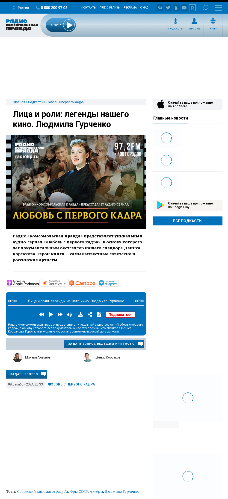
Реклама (130, 7)
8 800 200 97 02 (54, 8)
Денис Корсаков (108, 357)
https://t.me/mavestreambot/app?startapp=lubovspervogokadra (118, 282)
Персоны (194, 28)
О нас (144, 7)
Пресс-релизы (110, 7)
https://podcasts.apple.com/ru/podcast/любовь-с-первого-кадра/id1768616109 (39, 282)
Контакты (88, 7)
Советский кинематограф (39, 491)
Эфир (213, 28)
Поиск (205, 8)
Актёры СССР (76, 491)
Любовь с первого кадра (65, 102)
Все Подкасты (187, 221)
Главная (19, 102)
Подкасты (175, 28)
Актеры (96, 491)
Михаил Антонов (38, 357)
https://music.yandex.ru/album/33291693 (66, 282)
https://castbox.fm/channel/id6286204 (95, 282)
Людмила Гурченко (122, 491)
